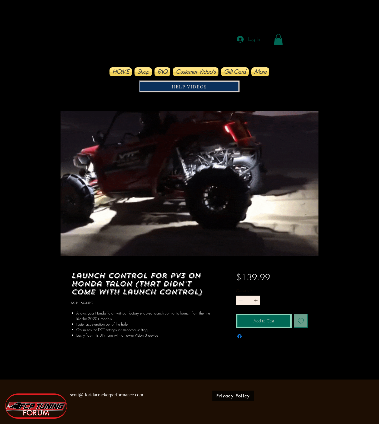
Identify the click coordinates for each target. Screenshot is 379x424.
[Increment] (256, 300)
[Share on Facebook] (239, 336)
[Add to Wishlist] (301, 321)
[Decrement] (240, 300)
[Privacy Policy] (233, 396)
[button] (278, 39)
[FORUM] (36, 406)
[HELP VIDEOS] (189, 86)
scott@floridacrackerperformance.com (106, 394)
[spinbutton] (248, 300)
